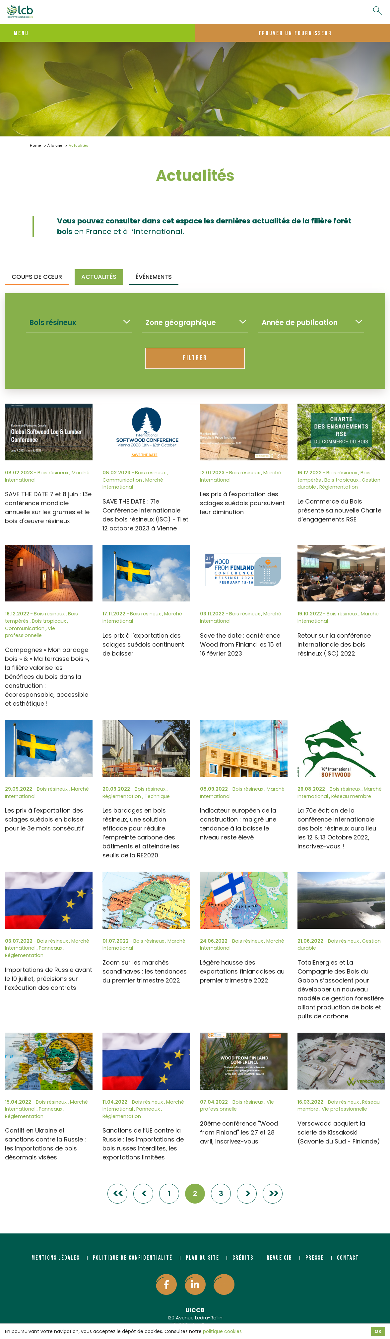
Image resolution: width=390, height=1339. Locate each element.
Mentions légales (56, 1257)
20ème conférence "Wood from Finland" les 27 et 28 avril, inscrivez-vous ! (239, 1132)
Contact (348, 1257)
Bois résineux (52, 472)
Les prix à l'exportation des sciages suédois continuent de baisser (143, 644)
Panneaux (50, 948)
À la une (54, 145)
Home (35, 145)
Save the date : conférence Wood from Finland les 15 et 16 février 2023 (241, 644)
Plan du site (202, 1257)
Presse (314, 1257)
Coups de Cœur (37, 277)
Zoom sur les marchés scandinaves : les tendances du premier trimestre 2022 (144, 971)
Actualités (98, 277)
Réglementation (338, 487)
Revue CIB (279, 1257)
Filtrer (195, 358)
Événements (154, 277)
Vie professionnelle (30, 632)
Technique (157, 796)
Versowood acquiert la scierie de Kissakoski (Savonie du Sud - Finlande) (338, 1132)
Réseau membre (351, 796)
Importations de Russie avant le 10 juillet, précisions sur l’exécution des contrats (48, 979)
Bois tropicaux (341, 480)
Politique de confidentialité (132, 1257)
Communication (122, 480)
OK (378, 1331)
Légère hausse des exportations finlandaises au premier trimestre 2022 (242, 971)
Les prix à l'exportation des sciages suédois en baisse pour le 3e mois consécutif (44, 819)
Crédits (242, 1257)
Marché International (132, 484)
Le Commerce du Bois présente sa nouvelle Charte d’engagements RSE (339, 510)
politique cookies (222, 1331)
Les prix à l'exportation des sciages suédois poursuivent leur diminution (242, 503)
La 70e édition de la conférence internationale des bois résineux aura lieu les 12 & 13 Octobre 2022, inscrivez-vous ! (336, 828)
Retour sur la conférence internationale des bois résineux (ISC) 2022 (334, 644)
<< (117, 1193)
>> (272, 1193)
